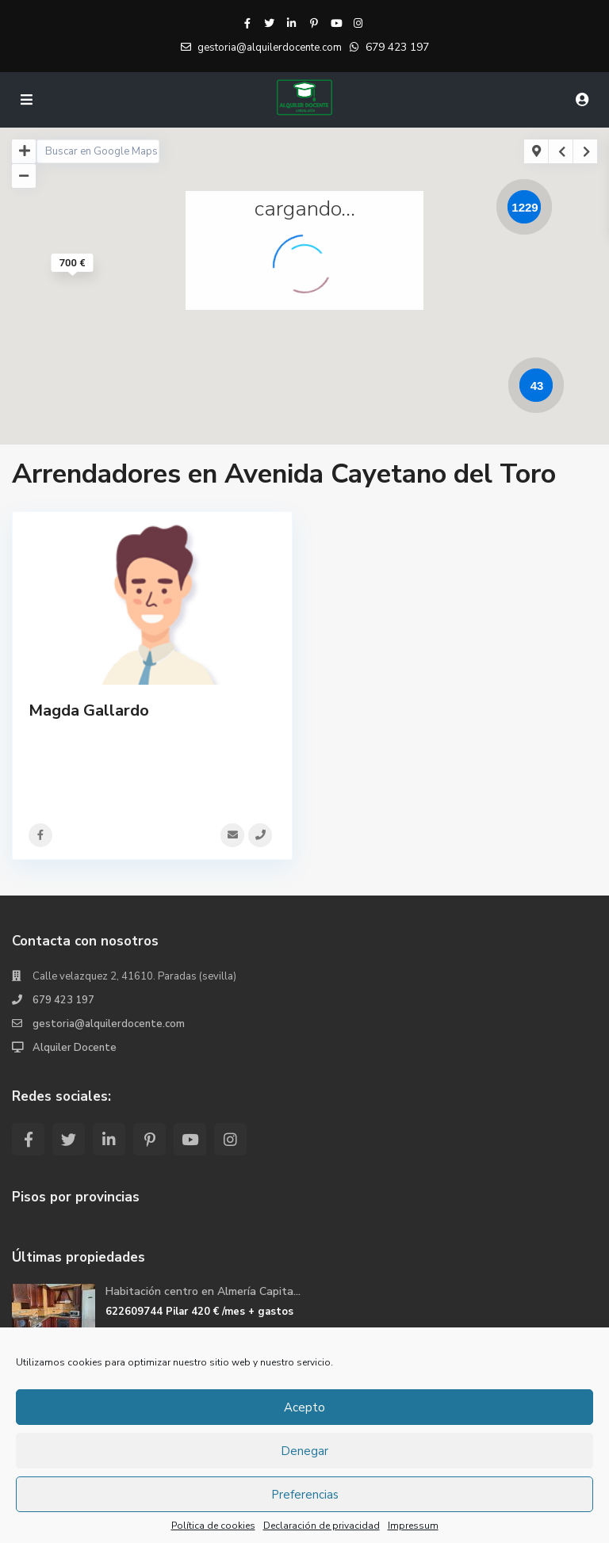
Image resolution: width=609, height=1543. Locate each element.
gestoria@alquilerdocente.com (109, 1024)
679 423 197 (397, 47)
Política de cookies (213, 1525)
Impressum (413, 1525)
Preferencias (305, 1495)
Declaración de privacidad (321, 1525)
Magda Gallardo (89, 710)
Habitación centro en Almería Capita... (203, 1291)
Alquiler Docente (75, 1048)
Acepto (304, 1407)
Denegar (304, 1451)
